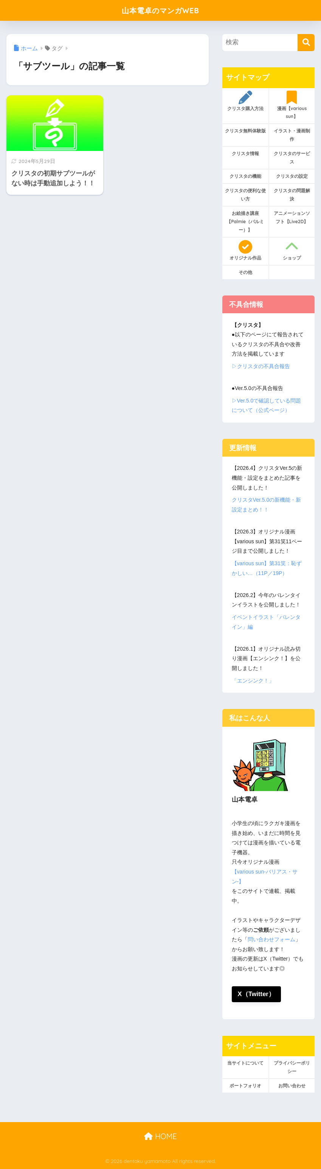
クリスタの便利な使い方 (245, 195)
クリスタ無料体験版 (245, 131)
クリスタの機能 (245, 176)
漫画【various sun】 (292, 105)
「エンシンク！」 (253, 681)
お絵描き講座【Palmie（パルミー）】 (245, 221)
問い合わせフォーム (271, 939)
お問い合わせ (291, 1086)
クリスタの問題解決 (292, 195)
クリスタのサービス (292, 158)
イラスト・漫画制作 (292, 135)
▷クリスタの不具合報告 (261, 366)
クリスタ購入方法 (245, 101)
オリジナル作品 (245, 250)
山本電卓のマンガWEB (160, 10)
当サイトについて (245, 1063)
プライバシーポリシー (292, 1067)
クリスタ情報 (245, 153)
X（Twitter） (256, 994)
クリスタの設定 (292, 176)
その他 (245, 272)
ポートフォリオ (245, 1086)
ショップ (292, 250)
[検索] (306, 42)
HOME (160, 1136)
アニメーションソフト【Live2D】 (292, 217)
